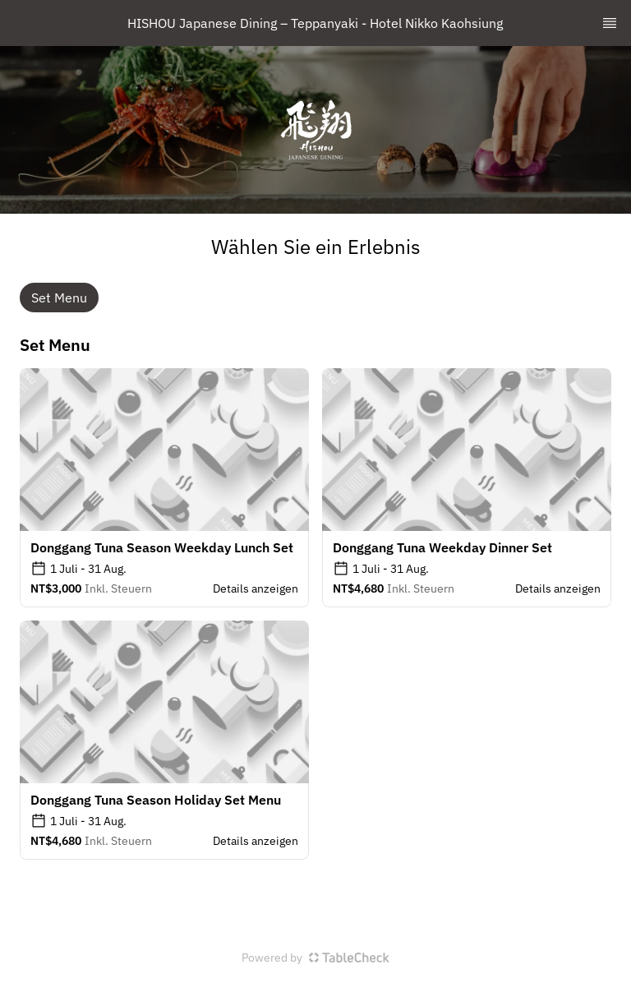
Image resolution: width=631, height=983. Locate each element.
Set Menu (59, 297)
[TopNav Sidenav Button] (609, 23)
